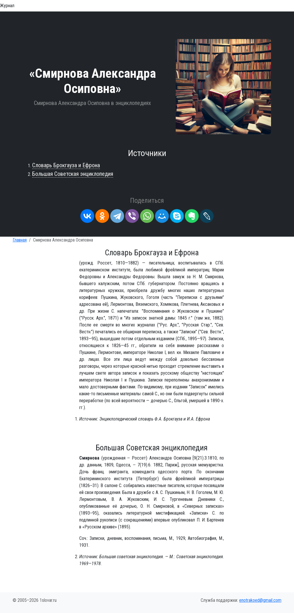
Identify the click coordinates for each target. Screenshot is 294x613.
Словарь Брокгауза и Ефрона (66, 165)
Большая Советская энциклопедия (72, 173)
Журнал (7, 5)
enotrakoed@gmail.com (260, 600)
